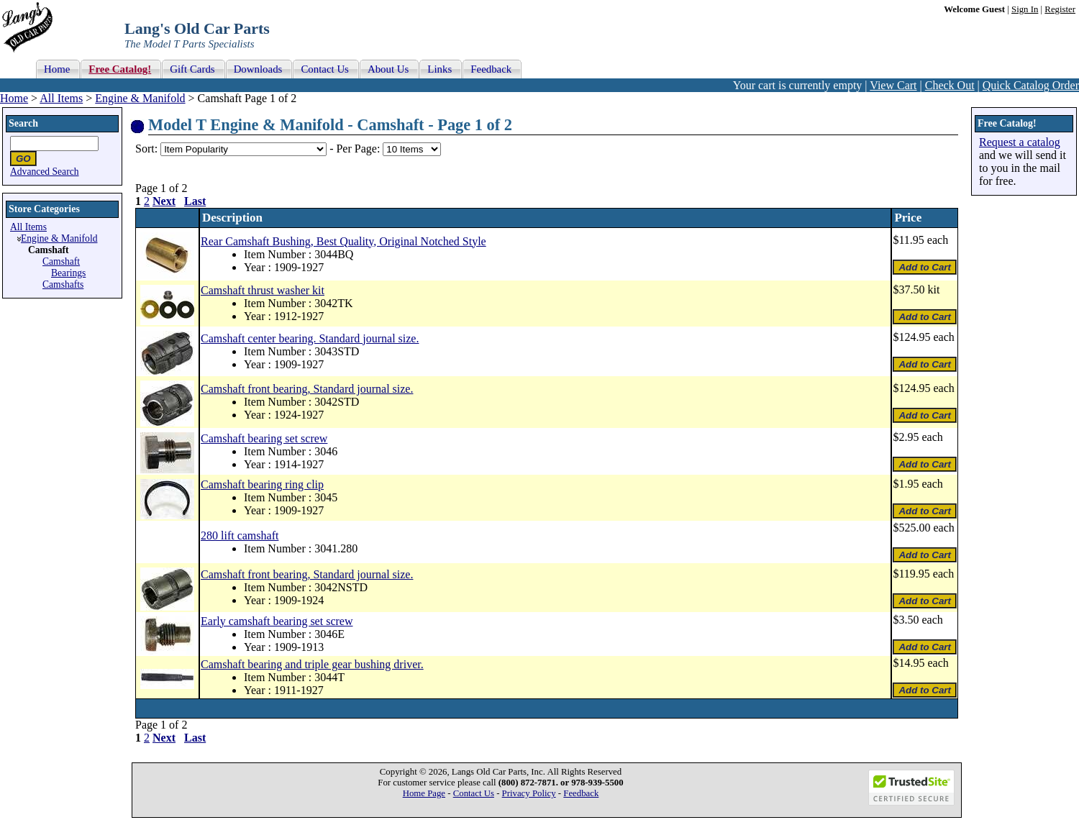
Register (1059, 9)
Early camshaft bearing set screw (276, 621)
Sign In (1024, 9)
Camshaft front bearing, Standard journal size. (307, 389)
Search (23, 123)
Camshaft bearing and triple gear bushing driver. (312, 664)
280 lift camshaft (239, 535)
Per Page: (359, 148)
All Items (61, 98)
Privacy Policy (529, 793)
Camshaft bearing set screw (264, 438)
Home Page (424, 793)
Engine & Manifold (140, 98)
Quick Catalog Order (1031, 85)
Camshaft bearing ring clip (262, 484)
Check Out (950, 85)
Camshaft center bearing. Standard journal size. (310, 338)
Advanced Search (44, 171)
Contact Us (473, 793)
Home (14, 98)
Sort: (146, 148)
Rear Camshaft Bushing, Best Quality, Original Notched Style (343, 241)
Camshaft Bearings (64, 267)
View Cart (893, 85)
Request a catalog (1019, 142)
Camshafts (62, 284)
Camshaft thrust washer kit (262, 290)
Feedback (580, 793)
